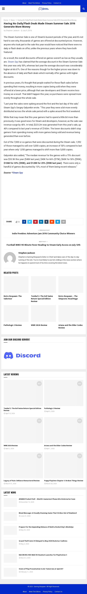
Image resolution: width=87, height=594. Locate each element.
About (24, 3)
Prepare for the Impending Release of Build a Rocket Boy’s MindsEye (46, 527)
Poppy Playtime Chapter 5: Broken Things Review (63, 480)
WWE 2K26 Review (39, 325)
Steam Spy (13, 61)
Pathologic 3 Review (13, 325)
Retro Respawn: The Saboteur (13, 297)
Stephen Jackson (13, 31)
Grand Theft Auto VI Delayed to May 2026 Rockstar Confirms (43, 541)
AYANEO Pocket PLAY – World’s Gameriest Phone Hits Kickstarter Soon (47, 499)
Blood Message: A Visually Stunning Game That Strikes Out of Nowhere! (48, 513)
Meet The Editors (34, 3)
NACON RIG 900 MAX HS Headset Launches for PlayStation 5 (43, 554)
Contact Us (57, 3)
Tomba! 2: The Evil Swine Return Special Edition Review (42, 299)
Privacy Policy (46, 3)
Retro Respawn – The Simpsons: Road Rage (68, 297)
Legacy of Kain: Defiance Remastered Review (22, 480)
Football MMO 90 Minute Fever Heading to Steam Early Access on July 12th (43, 245)
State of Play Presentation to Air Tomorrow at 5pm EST (41, 568)
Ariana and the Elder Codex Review (70, 326)
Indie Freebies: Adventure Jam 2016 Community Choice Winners (43, 233)
